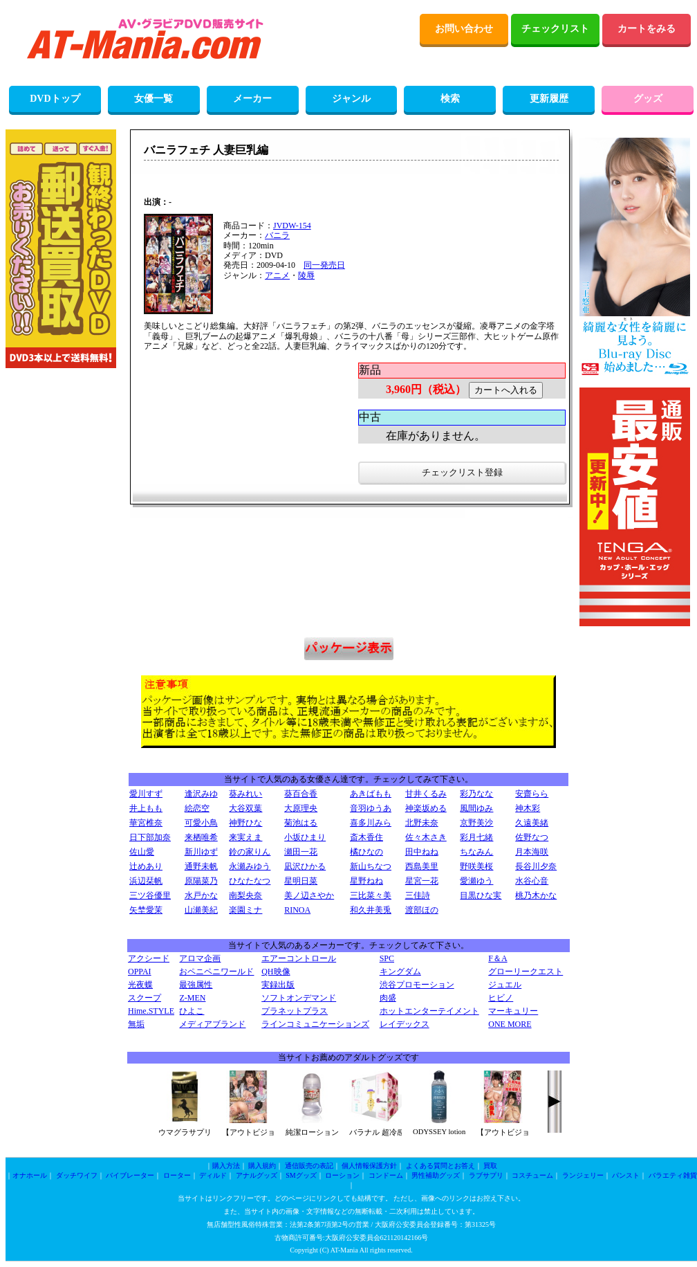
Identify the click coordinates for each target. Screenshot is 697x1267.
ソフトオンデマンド (298, 998)
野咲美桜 (476, 866)
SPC (387, 958)
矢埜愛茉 (145, 910)
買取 (490, 1165)
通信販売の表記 (309, 1165)
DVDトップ (55, 98)
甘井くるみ (426, 794)
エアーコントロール (298, 958)
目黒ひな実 (480, 895)
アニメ (277, 275)
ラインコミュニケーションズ (315, 1024)
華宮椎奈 (145, 823)
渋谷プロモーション (417, 985)
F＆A (497, 958)
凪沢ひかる (305, 866)
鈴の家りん (249, 852)
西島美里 (421, 866)
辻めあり (145, 866)
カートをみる (646, 29)
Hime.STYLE (151, 1011)
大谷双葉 (245, 808)
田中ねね (421, 852)
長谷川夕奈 (536, 866)
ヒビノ (500, 998)
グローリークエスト (525, 971)
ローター (177, 1175)
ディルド (213, 1175)
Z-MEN (192, 998)
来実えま (245, 837)
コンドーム (386, 1175)
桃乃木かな (536, 895)
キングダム (400, 971)
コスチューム (532, 1175)
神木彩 (527, 808)
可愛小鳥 (201, 823)
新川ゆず (201, 852)
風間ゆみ (476, 808)
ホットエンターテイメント (429, 1011)
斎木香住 (366, 837)
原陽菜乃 (201, 881)
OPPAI (139, 971)
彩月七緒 (476, 837)
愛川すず (145, 794)
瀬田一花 (300, 852)
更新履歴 (549, 98)
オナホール (29, 1175)
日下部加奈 (150, 837)
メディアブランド (212, 1024)
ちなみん (476, 852)
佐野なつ (531, 837)
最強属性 (195, 985)
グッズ (647, 98)
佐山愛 (141, 852)
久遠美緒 (531, 823)
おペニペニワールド (216, 971)
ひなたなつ (249, 881)
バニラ (277, 235)
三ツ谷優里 (150, 895)
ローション (342, 1175)
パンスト (626, 1175)
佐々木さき (426, 837)
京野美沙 (476, 823)
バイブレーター (130, 1175)
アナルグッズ (256, 1175)
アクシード (148, 958)
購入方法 (226, 1165)
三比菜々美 (370, 895)
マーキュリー (513, 1011)
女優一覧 (153, 98)
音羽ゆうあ (370, 808)
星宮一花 (421, 881)
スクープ (144, 998)
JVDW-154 (292, 225)
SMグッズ (301, 1175)
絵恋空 (197, 808)
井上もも (145, 808)
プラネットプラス (294, 1011)
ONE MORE (509, 1024)
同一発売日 (324, 265)
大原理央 (300, 808)
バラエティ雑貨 (673, 1175)
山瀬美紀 (201, 910)
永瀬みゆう (249, 866)
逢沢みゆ (201, 794)
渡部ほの (421, 910)
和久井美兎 (370, 910)
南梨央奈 (245, 895)
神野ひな (245, 823)
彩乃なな (476, 794)
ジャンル (351, 98)
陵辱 (306, 275)
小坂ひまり (305, 837)
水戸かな (201, 895)
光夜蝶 (140, 985)
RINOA (297, 910)
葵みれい (245, 794)
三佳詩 (417, 895)
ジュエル (504, 985)
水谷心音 (531, 881)
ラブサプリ (486, 1175)
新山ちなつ (370, 866)
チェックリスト (555, 29)
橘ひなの (366, 852)
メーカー (252, 98)
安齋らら (531, 794)
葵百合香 (300, 794)
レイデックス (404, 1024)
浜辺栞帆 (145, 881)
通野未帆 (201, 866)
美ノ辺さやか (309, 895)
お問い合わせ (464, 29)
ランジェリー (583, 1175)
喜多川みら (370, 823)
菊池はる (300, 823)
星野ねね (366, 881)
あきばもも (370, 794)
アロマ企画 (200, 958)
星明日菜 (300, 881)
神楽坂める (426, 808)
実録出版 (278, 985)
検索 (450, 98)
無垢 (136, 1024)
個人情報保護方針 (369, 1165)
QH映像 (275, 971)
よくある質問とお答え (440, 1165)
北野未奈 (421, 823)
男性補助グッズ (435, 1175)
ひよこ (191, 1011)
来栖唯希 (201, 837)
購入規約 (262, 1165)
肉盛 (388, 998)
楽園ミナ (245, 910)
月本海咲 (531, 852)
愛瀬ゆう (476, 881)
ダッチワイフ (76, 1175)
